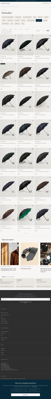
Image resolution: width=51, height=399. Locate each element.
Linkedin (2, 354)
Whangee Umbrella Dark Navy (6, 58)
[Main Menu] (49, 3)
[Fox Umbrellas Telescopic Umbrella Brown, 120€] (42, 189)
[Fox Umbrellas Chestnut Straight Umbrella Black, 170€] (42, 161)
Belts (35, 17)
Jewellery (17, 23)
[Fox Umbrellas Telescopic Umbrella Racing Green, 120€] (25, 47)
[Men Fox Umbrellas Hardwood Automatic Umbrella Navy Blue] (8, 129)
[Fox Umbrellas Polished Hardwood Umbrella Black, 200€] (42, 47)
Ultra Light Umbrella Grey (5, 86)
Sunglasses (18, 17)
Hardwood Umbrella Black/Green (24, 228)
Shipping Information (5, 331)
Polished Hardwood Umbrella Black (42, 58)
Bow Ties (40, 17)
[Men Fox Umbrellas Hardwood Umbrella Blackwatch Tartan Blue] (25, 129)
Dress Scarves (5, 23)
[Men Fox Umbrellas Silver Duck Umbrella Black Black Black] (8, 101)
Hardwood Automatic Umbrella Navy (7, 143)
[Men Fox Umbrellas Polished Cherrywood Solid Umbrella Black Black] (25, 186)
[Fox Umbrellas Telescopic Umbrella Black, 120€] (25, 104)
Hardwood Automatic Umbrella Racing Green (8, 171)
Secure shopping (4, 321)
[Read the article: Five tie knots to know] (29, 258)
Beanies (23, 20)
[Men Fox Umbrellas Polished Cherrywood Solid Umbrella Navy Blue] (42, 214)
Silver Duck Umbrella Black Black (7, 114)
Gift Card (2, 339)
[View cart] (47, 3)
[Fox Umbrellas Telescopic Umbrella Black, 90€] (42, 104)
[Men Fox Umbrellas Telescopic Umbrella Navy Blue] (8, 186)
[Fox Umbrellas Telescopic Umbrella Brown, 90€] (8, 217)
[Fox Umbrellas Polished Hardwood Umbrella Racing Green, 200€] (25, 161)
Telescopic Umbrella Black (23, 114)
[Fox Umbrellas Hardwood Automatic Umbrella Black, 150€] (42, 76)
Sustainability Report (5, 323)
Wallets (45, 20)
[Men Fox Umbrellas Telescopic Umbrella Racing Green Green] (25, 44)
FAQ (1, 335)
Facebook (2, 350)
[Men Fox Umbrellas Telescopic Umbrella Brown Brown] (42, 186)
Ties (12, 23)
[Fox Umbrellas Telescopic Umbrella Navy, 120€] (8, 189)
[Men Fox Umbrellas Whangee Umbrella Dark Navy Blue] (8, 44)
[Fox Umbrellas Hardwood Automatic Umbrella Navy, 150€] (8, 132)
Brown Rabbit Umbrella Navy (41, 143)
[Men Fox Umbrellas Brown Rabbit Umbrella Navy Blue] (42, 129)
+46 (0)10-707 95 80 (6, 367)
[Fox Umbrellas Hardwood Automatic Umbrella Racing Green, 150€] (8, 161)
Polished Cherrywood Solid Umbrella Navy (42, 228)
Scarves (46, 17)
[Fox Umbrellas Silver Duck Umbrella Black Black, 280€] (8, 104)
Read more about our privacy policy (25, 302)
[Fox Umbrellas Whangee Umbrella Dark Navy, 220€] (8, 47)
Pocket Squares (30, 20)
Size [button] (16, 29)
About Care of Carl (4, 312)
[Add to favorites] (15, 35)
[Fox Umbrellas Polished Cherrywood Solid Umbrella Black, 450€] (25, 189)
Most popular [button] (38, 30)
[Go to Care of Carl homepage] (5, 3)
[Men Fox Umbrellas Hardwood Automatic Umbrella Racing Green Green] (8, 158)
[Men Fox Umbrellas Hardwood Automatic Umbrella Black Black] (42, 73)
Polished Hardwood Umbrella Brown (25, 86)
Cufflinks (17, 20)
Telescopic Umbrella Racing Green (25, 58)
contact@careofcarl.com (8, 368)
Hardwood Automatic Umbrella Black (42, 86)
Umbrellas (39, 20)
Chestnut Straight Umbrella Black (42, 171)
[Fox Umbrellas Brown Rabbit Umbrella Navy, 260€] (42, 132)
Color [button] (21, 29)
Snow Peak (2, 84)
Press (2, 316)
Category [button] (4, 29)
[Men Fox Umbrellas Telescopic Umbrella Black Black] (25, 101)
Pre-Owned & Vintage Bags (7, 17)
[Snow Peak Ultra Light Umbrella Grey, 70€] (8, 76)
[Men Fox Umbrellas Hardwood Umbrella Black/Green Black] (25, 214)
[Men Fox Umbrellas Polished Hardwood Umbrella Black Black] (42, 44)
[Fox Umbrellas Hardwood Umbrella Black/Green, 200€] (25, 217)
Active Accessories (27, 17)
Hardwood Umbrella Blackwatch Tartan (24, 143)
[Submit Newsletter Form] (48, 299)
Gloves (3, 20)
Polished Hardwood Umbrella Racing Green (25, 171)
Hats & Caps (10, 20)
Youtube (2, 352)
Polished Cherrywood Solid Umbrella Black (25, 200)
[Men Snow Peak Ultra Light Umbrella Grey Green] (8, 73)
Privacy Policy (3, 318)
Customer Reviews (4, 337)
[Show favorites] (44, 3)
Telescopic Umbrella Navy (5, 199)
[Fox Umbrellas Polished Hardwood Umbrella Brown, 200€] (25, 76)
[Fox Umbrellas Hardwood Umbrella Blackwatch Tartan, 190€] (25, 132)
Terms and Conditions (5, 314)
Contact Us (3, 333)
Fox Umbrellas (3, 56)
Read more (34, 386)
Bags (23, 23)
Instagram (3, 348)
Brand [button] (11, 29)
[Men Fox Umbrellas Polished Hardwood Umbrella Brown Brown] (25, 73)
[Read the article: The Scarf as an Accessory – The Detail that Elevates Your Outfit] (10, 258)
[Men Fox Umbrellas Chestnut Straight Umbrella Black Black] (42, 158)
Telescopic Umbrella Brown (40, 199)
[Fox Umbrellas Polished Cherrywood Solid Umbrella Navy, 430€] (42, 217)
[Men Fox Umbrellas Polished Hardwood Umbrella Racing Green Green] (25, 158)
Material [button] (27, 29)
